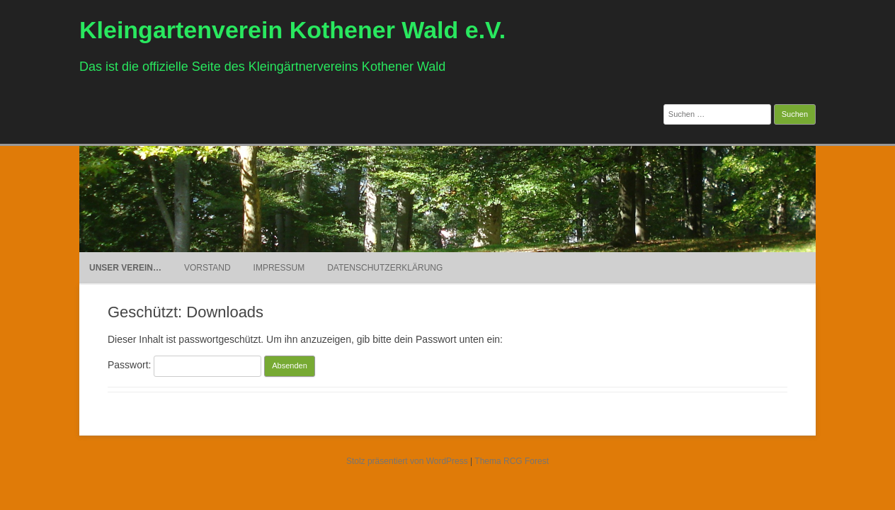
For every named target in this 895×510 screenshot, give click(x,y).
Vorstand (207, 268)
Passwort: (184, 364)
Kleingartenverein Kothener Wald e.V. (292, 29)
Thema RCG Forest (511, 461)
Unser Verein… (125, 268)
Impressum (279, 268)
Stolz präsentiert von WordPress (407, 461)
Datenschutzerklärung (385, 268)
